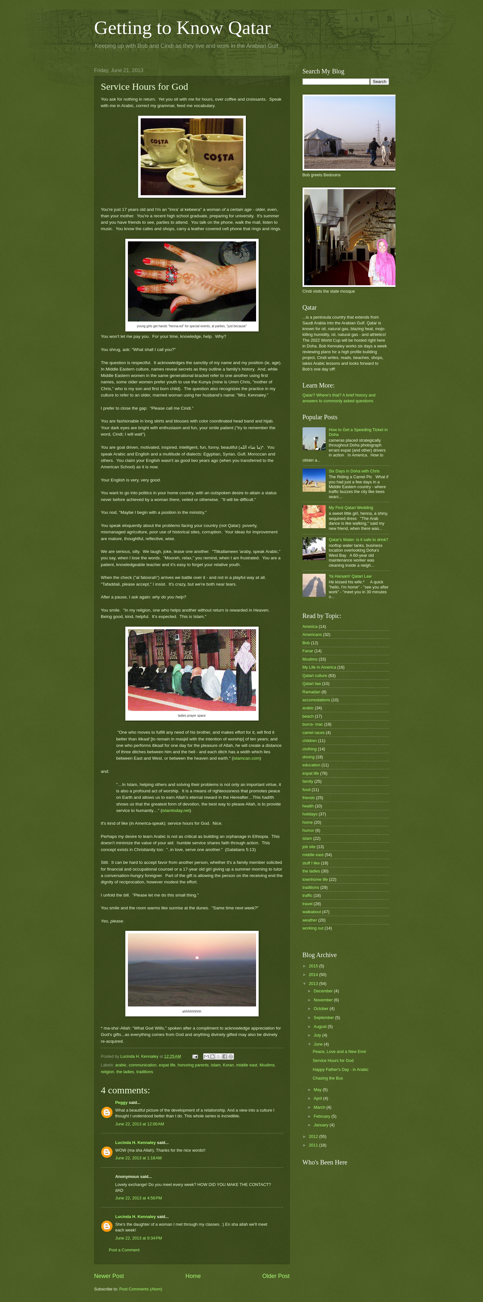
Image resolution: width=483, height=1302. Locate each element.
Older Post (275, 1276)
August (321, 1026)
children (310, 740)
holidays (310, 814)
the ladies (125, 1071)
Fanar (308, 650)
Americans (312, 634)
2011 (314, 1145)
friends (309, 797)
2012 (314, 1136)
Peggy (121, 1102)
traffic (307, 895)
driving (309, 757)
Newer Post (109, 1276)
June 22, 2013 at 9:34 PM (138, 1238)
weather (310, 920)
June (319, 1044)
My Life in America (319, 667)
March (320, 1107)
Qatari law (312, 683)
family (308, 781)
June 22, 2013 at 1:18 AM (138, 1158)
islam (216, 1065)
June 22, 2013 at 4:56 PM (138, 1198)
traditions (144, 1071)
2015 (314, 966)
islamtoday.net (176, 810)
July (318, 1035)
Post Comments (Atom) (140, 1289)
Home (193, 1276)
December (324, 991)
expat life (167, 1065)
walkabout (312, 911)
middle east (246, 1065)
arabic (121, 1065)
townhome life (315, 879)
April (318, 1098)
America (310, 626)
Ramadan (312, 691)
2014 (314, 974)
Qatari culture (315, 675)
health (308, 806)
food (307, 789)
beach (308, 716)
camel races (314, 732)
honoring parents (193, 1065)
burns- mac (313, 724)
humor (308, 830)
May (318, 1089)
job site (309, 846)
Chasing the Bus (328, 1078)
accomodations (316, 699)
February (322, 1116)
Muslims (267, 1065)
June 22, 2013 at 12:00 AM (139, 1124)
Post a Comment (124, 1250)
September (324, 1017)
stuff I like (311, 863)
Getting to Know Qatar (182, 27)
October (321, 1008)
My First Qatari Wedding (351, 507)
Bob (306, 642)
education (312, 765)
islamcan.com (246, 758)
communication (143, 1065)
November (324, 999)
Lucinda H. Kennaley (135, 1142)
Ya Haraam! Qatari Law (350, 576)
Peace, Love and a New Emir (339, 1051)
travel (307, 903)
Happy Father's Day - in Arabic (341, 1069)
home (308, 822)
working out (313, 928)
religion (107, 1071)
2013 (314, 983)
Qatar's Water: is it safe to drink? (358, 539)
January (321, 1125)
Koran (228, 1065)
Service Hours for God (333, 1060)
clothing (310, 749)
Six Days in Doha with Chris (354, 471)
